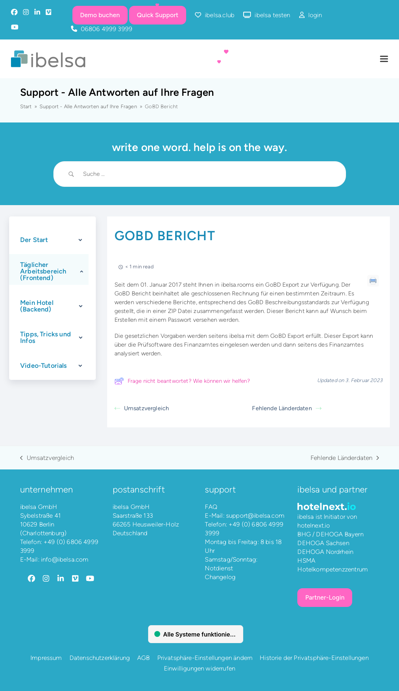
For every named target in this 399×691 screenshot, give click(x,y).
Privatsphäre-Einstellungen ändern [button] (205, 657)
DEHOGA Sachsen (323, 543)
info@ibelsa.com (65, 559)
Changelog (220, 577)
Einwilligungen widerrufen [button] (199, 668)
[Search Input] (209, 174)
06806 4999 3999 (107, 29)
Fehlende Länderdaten (286, 408)
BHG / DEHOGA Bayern (330, 534)
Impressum (46, 657)
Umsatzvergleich (141, 408)
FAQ (211, 506)
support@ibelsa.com (255, 515)
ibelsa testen (272, 15)
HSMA (306, 560)
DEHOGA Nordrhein (325, 551)
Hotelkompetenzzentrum (332, 569)
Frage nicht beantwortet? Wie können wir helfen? (182, 381)
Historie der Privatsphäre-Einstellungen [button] (314, 657)
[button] (384, 59)
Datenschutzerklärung (99, 657)
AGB (143, 657)
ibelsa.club (219, 15)
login (315, 15)
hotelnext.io (313, 525)
